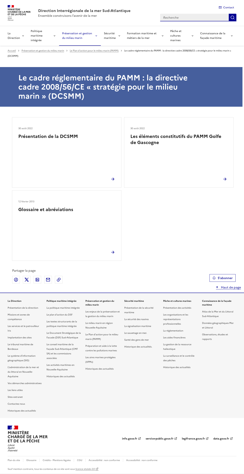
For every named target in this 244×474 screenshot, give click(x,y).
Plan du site (14, 460)
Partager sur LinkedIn (37, 279)
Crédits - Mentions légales (57, 460)
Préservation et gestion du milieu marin (77, 35)
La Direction (14, 35)
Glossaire (31, 460)
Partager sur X (26, 279)
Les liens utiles (15, 390)
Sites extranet (15, 397)
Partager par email (48, 279)
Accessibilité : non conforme (104, 460)
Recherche (232, 17)
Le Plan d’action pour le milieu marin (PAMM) (94, 50)
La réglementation (173, 330)
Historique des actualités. (138, 346)
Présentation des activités (177, 308)
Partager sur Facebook (16, 279)
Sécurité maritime (110, 35)
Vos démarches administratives (25, 383)
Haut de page (230, 287)
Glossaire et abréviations (45, 209)
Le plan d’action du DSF (59, 314)
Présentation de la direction (23, 308)
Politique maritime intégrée (37, 35)
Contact (228, 8)
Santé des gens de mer (136, 340)
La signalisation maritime (137, 326)
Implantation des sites (20, 337)
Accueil (12, 50)
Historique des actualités (176, 367)
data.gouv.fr (221, 439)
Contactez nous (16, 404)
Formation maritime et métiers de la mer (142, 35)
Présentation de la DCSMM (48, 136)
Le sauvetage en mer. (135, 333)
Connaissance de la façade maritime (212, 35)
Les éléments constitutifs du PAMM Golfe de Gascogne (175, 139)
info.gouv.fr (129, 439)
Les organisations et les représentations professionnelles (175, 319)
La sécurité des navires (136, 319)
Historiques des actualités (22, 410)
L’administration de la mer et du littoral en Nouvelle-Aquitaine (23, 372)
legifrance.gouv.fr (193, 439)
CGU (79, 460)
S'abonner (223, 278)
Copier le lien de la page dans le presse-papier (59, 279)
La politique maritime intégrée (63, 308)
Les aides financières (174, 337)
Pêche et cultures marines (175, 35)
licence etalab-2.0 (85, 469)
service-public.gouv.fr (159, 439)
